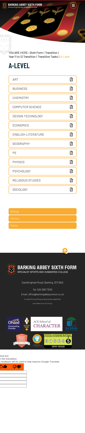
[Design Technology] (43, 116)
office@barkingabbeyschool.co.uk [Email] (46, 294)
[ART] (43, 79)
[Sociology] (43, 189)
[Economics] (43, 125)
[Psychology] (43, 171)
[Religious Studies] (43, 180)
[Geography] (43, 144)
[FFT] (37, 341)
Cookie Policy (30, 299)
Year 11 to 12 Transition (22, 56)
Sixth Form (36, 52)
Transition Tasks (48, 56)
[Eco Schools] (71, 324)
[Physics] (43, 162)
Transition (51, 52)
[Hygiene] (58, 341)
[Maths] (43, 225)
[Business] (43, 89)
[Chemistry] (43, 98)
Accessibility (55, 299)
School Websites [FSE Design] (38, 303)
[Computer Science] (43, 107)
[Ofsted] (14, 324)
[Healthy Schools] (21, 341)
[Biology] (43, 211)
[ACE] (42, 324)
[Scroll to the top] (66, 252)
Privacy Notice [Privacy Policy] (43, 299)
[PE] (43, 153)
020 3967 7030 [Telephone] (44, 289)
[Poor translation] (17, 366)
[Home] (22, 8)
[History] (43, 218)
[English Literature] (43, 134)
